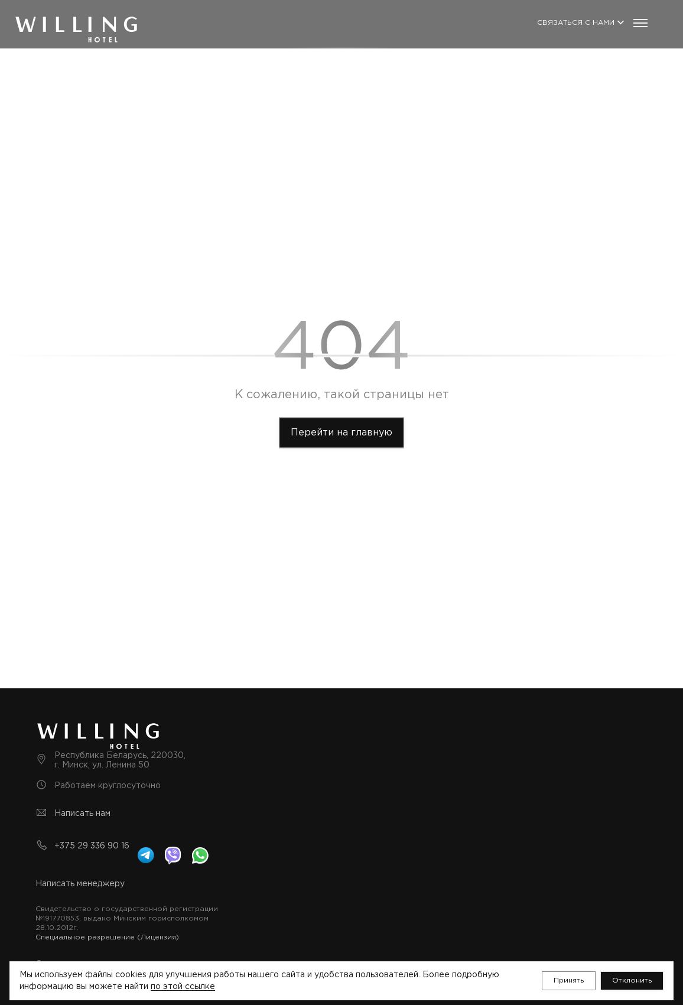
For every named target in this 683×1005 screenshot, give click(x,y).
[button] (569, 980)
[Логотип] (76, 19)
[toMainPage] (341, 433)
